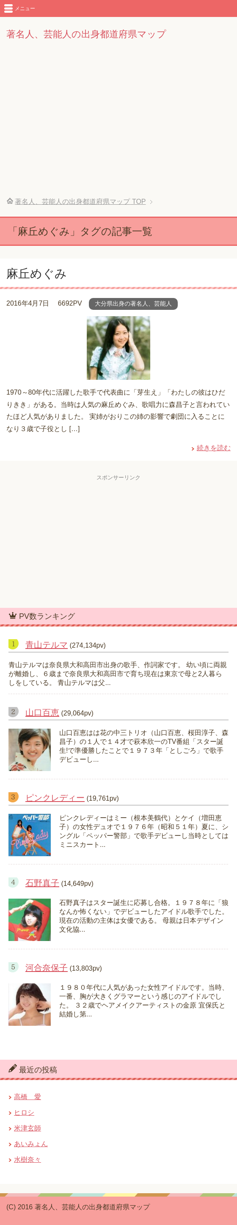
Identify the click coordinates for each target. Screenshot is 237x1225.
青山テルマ (46, 644)
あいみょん (31, 1143)
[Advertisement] (118, 124)
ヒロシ (24, 1112)
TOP (80, 201)
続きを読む (214, 447)
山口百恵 (42, 712)
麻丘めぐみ (36, 273)
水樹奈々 (27, 1159)
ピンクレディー (55, 797)
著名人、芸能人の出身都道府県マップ (86, 34)
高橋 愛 (27, 1096)
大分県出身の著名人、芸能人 (133, 303)
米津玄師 (27, 1128)
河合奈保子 (46, 967)
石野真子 (42, 883)
